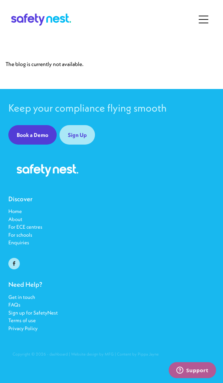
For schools (20, 234)
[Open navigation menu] (203, 19)
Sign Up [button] (77, 134)
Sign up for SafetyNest (33, 312)
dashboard (58, 354)
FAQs (15, 304)
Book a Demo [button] (32, 134)
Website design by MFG (92, 354)
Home (15, 211)
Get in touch (21, 297)
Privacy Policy (23, 328)
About (15, 219)
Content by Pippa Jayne (138, 354)
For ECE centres (25, 226)
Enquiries (18, 242)
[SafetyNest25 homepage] (103, 20)
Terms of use (22, 320)
